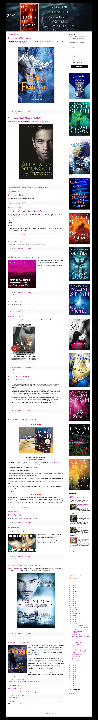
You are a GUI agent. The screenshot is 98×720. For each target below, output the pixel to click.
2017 (72, 603)
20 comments (30, 507)
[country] (79, 56)
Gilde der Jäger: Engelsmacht (15, 568)
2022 (72, 593)
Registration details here (43, 265)
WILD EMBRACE (53, 41)
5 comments (29, 202)
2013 (72, 669)
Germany (20, 294)
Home (36, 701)
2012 (72, 671)
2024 (72, 589)
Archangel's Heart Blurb (18, 376)
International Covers (31, 187)
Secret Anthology (21, 113)
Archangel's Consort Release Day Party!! (82, 516)
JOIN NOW (79, 66)
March (73, 658)
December (74, 607)
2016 (72, 605)
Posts (72, 575)
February (74, 660)
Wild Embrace (29, 113)
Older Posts (60, 701)
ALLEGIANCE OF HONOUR (42, 121)
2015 (72, 665)
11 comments (28, 248)
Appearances (15, 294)
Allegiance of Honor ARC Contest (22, 419)
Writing (28, 557)
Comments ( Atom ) (19, 703)
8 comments (29, 234)
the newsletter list (45, 673)
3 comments (28, 633)
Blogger (52, 713)
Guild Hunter (24, 557)
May (73, 621)
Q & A (71, 496)
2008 (72, 679)
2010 (72, 675)
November (74, 609)
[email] (79, 52)
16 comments (28, 410)
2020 (72, 597)
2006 (72, 683)
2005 (72, 685)
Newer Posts (12, 701)
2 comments (28, 292)
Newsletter (18, 681)
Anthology (14, 113)
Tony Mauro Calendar (82, 527)
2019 (72, 599)
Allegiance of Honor (16, 187)
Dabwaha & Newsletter (18, 642)
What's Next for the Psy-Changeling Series (83, 505)
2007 (72, 681)
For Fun (14, 681)
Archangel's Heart (16, 412)
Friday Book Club (15, 195)
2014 (72, 667)
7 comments (28, 522)
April (73, 623)
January (74, 663)
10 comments (28, 111)
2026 (72, 585)
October (74, 611)
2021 (72, 595)
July (73, 617)
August (73, 615)
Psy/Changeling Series (27, 681)
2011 (72, 673)
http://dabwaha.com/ (36, 652)
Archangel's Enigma (16, 635)
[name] (79, 47)
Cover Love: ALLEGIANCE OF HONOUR (25, 117)
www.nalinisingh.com (82, 38)
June (73, 619)
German (23, 635)
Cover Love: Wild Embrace (19, 38)
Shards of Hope (35, 681)
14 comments (28, 556)
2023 (72, 591)
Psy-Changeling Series (42, 187)
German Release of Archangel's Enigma (25, 565)
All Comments (74, 578)
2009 (72, 677)
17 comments (28, 695)
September (74, 613)
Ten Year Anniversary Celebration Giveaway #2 (83, 538)
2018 (72, 601)
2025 (72, 587)
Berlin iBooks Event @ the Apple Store (25, 257)
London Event (14, 316)
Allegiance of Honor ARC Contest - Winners (27, 210)
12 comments (28, 679)
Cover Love (24, 187)
